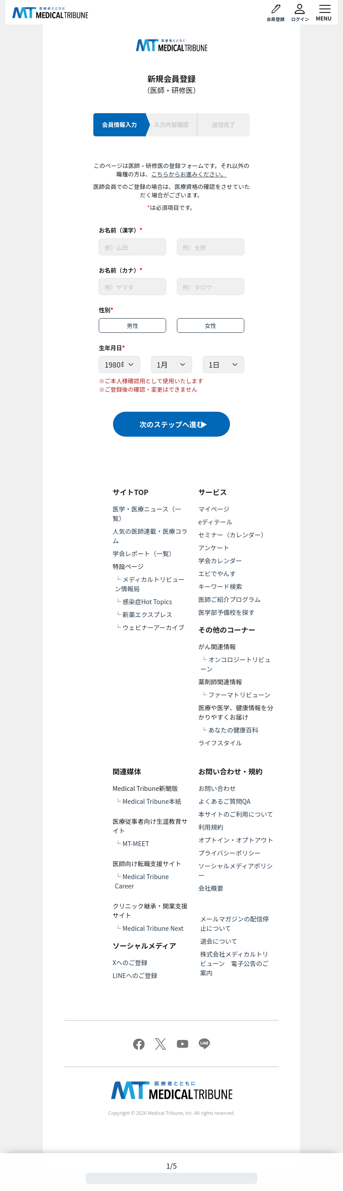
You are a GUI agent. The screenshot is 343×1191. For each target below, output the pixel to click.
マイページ (214, 508)
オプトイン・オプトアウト (235, 839)
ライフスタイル (220, 742)
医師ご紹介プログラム (229, 599)
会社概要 (210, 888)
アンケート (213, 547)
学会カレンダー (220, 560)
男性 (132, 325)
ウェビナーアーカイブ (153, 627)
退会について (219, 941)
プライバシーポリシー (229, 852)
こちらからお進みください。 (188, 174)
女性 (210, 325)
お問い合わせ (217, 788)
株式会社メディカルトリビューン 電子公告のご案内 (234, 963)
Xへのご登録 (130, 962)
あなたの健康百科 (233, 729)
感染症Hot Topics (147, 601)
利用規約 (210, 827)
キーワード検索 (220, 586)
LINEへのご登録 (135, 975)
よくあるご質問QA (224, 801)
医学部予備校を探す (226, 612)
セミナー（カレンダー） (232, 534)
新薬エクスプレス (147, 614)
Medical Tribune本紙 (151, 801)
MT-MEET (135, 843)
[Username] (132, 246)
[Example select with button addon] (119, 364)
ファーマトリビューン (239, 694)
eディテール (215, 521)
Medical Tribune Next (153, 928)
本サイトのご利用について (235, 814)
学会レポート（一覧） (144, 553)
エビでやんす (217, 573)
